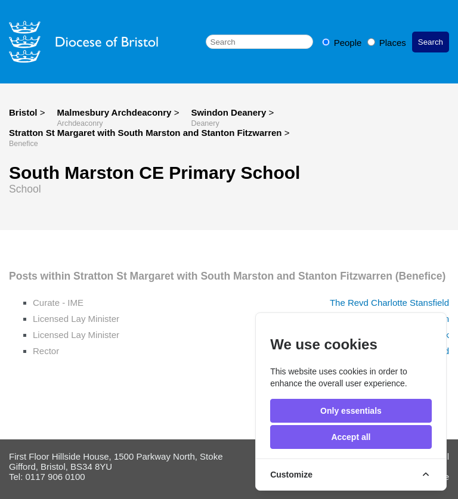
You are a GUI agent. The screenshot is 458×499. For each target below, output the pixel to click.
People (343, 43)
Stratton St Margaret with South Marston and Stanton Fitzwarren (146, 133)
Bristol (23, 112)
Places (386, 43)
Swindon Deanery (229, 112)
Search (430, 42)
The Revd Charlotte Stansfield (389, 302)
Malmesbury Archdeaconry (115, 112)
